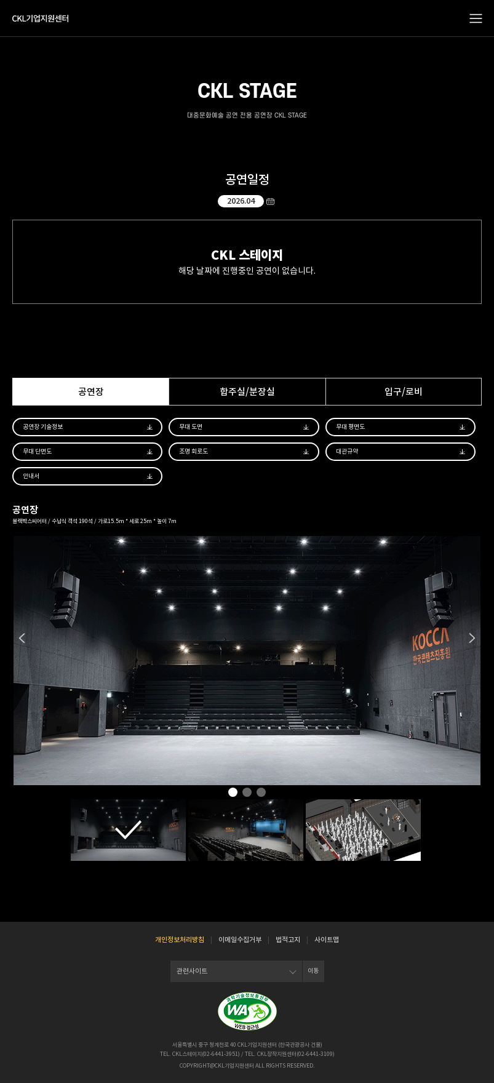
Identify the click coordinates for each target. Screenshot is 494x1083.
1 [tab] (232, 792)
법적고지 (288, 939)
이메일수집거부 (239, 939)
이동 (313, 971)
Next (472, 638)
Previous (22, 638)
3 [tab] (261, 792)
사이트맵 (326, 939)
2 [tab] (247, 792)
